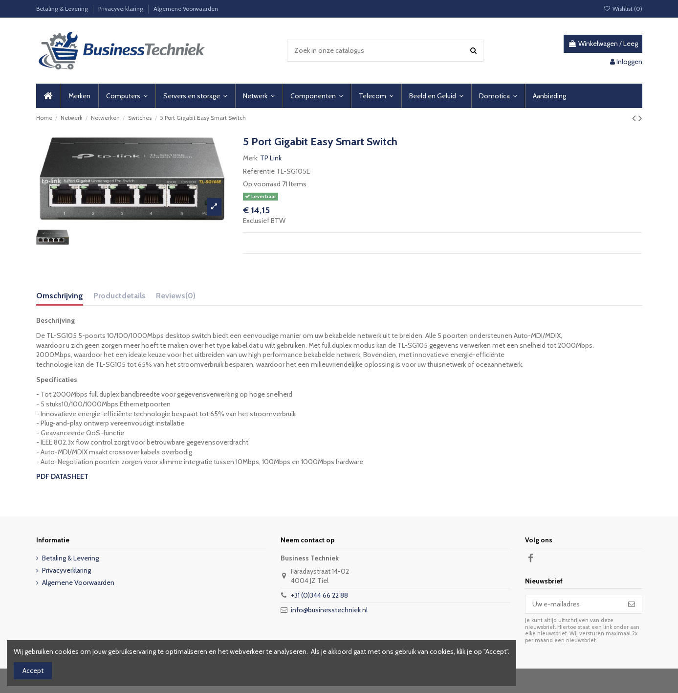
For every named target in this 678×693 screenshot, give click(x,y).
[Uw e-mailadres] (573, 604)
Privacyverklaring (121, 8)
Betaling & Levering (62, 8)
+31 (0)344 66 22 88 (319, 595)
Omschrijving (59, 295)
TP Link (271, 158)
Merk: (251, 158)
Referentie (259, 171)
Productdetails (119, 295)
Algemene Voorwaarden (185, 8)
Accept (33, 670)
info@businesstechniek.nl (329, 609)
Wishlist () (622, 8)
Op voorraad (262, 183)
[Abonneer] (631, 604)
